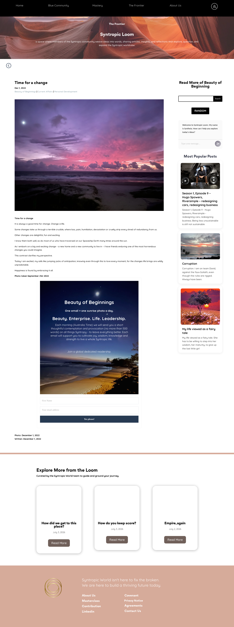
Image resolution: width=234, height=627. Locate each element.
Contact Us (132, 611)
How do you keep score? (117, 523)
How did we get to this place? (58, 525)
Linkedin (88, 611)
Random (200, 110)
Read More (59, 543)
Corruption (189, 263)
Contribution (91, 606)
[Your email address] (89, 409)
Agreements (133, 605)
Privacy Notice (133, 600)
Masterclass (91, 601)
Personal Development (65, 91)
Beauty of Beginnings (25, 91)
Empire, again (174, 523)
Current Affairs (45, 91)
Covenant (131, 595)
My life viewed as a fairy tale (198, 331)
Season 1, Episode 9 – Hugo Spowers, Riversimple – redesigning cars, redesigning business (200, 199)
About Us (89, 595)
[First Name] (89, 400)
